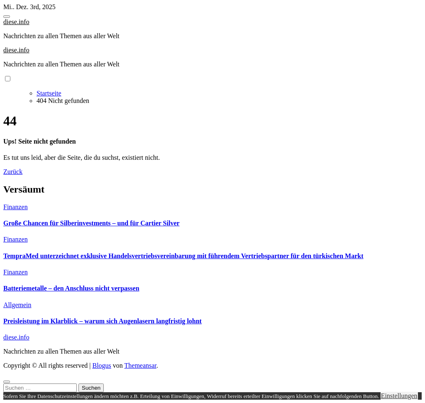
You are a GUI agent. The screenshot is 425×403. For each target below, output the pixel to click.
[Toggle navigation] (6, 16)
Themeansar (140, 365)
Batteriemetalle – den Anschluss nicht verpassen (71, 288)
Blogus (101, 365)
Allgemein (17, 304)
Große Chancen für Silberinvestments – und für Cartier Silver (91, 223)
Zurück (12, 171)
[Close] (6, 382)
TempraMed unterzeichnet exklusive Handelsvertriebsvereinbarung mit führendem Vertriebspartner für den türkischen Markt (183, 255)
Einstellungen (399, 395)
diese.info (16, 21)
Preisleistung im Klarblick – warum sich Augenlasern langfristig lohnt (102, 321)
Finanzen (15, 206)
